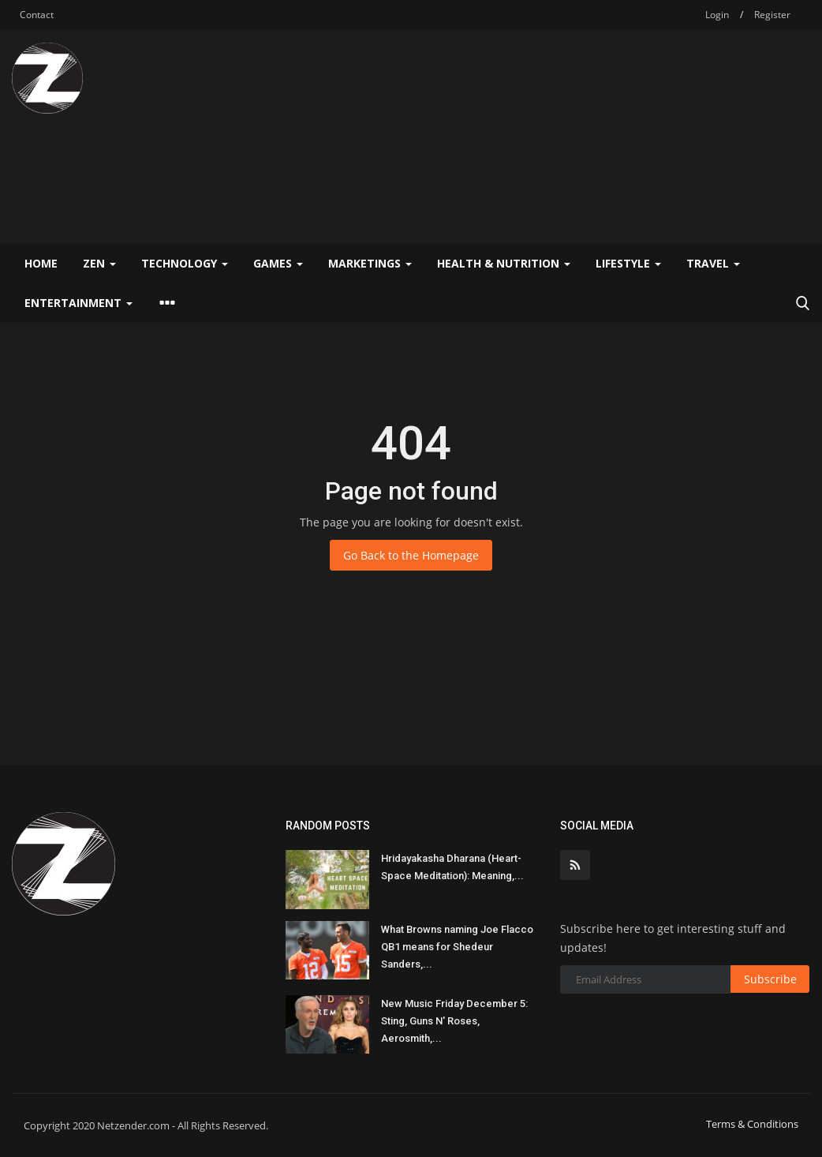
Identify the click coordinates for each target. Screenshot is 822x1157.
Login (717, 14)
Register (772, 14)
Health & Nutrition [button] (503, 263)
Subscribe (770, 979)
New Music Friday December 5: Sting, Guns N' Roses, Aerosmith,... (454, 1021)
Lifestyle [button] (628, 263)
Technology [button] (184, 263)
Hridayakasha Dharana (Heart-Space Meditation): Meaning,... (452, 867)
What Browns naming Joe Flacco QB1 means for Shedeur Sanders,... (457, 946)
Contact (37, 14)
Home (41, 263)
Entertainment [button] (78, 302)
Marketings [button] (370, 263)
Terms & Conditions (752, 1124)
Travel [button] (713, 263)
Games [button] (278, 263)
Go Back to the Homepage (411, 555)
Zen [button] (99, 263)
